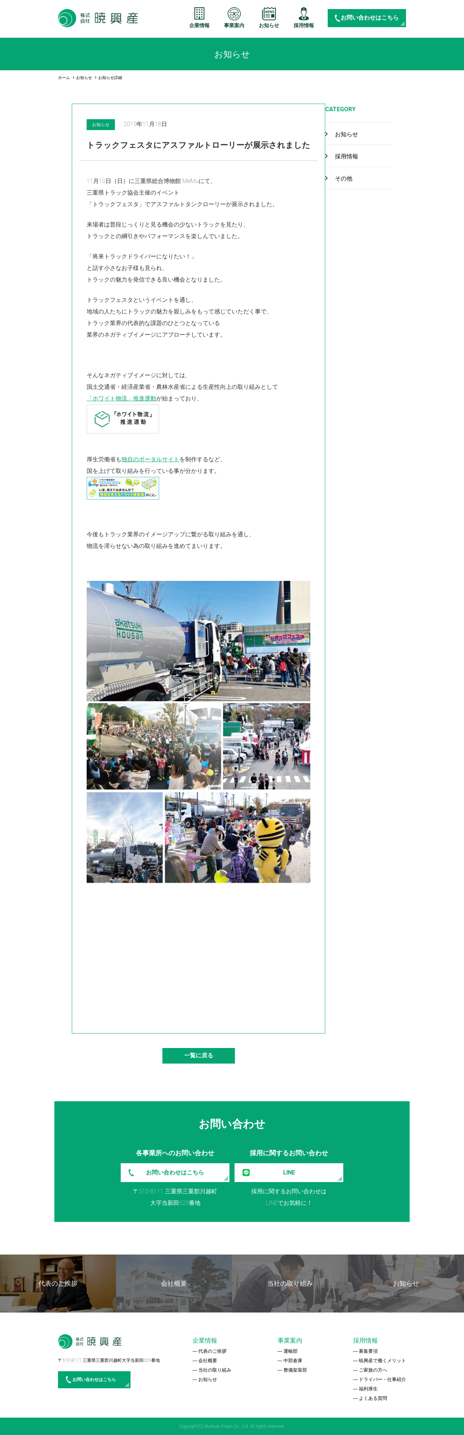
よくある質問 (373, 1398)
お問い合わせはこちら (370, 17)
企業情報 (199, 25)
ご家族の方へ (373, 1370)
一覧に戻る (198, 1055)
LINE (289, 1172)
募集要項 (368, 1351)
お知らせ (269, 25)
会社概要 (207, 1360)
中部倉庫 (292, 1360)
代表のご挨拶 (212, 1351)
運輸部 (290, 1351)
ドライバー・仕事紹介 (382, 1379)
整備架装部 (295, 1370)
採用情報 (304, 25)
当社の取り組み (214, 1370)
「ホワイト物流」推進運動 (121, 398)
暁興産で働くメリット (382, 1360)
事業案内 (234, 25)
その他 (343, 178)
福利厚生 (368, 1389)
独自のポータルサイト (150, 459)
